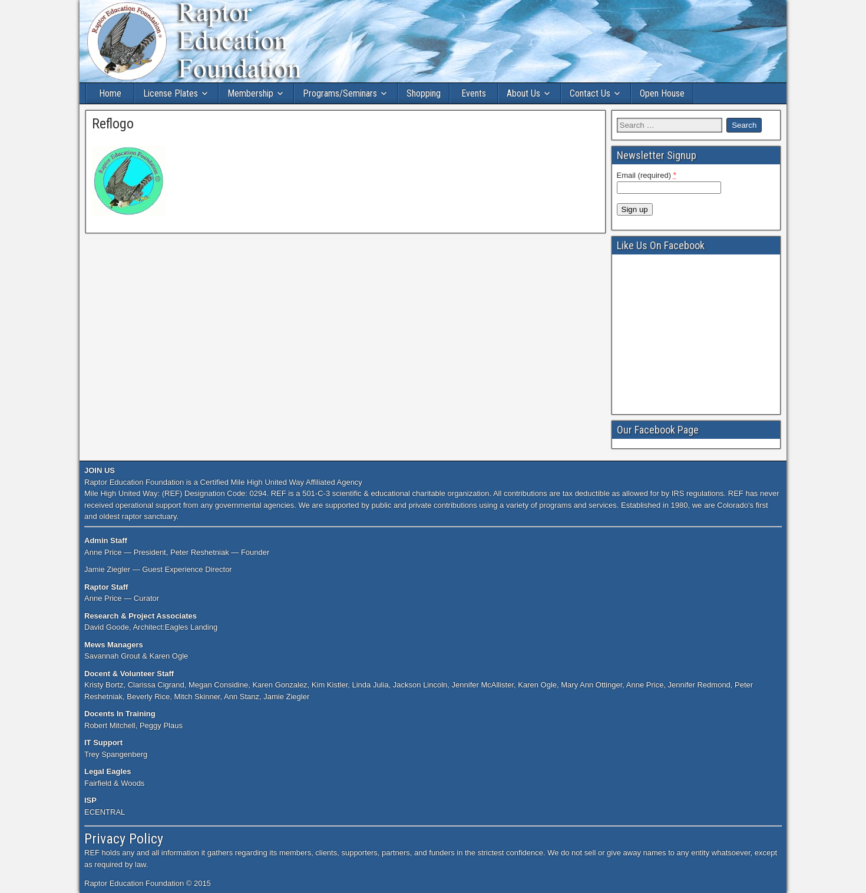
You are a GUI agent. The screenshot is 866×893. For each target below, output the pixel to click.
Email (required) (647, 175)
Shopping (423, 93)
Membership (250, 93)
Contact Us (590, 93)
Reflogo (113, 123)
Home (110, 93)
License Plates (170, 93)
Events (473, 93)
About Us (523, 93)
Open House (662, 93)
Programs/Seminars (340, 93)
